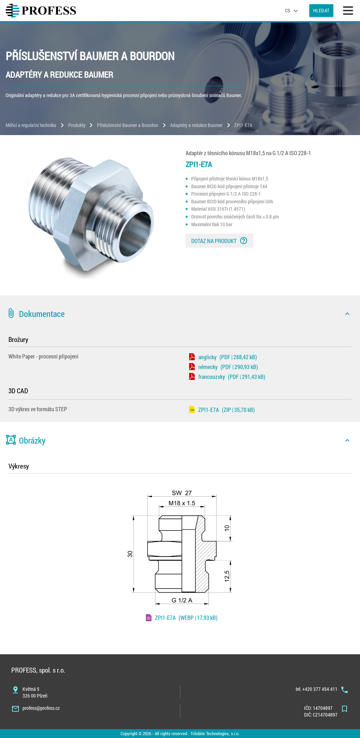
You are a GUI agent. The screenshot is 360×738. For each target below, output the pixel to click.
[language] (292, 10)
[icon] (347, 314)
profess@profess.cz (41, 708)
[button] (180, 313)
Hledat (321, 10)
